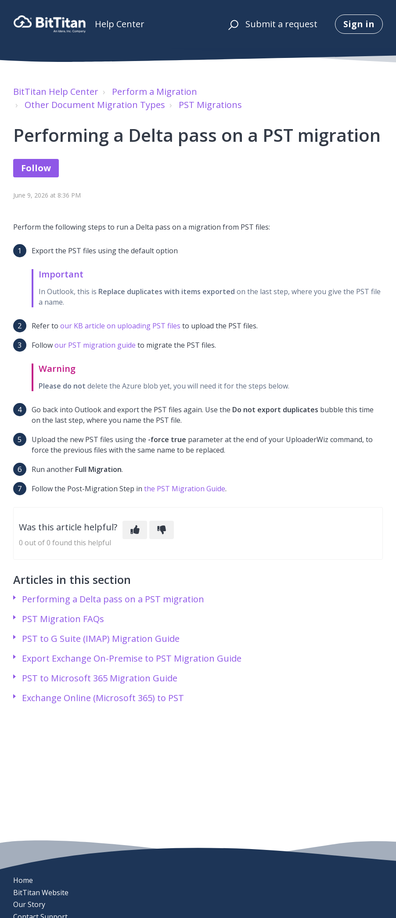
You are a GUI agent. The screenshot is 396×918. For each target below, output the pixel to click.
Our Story (29, 904)
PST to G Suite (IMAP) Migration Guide (101, 638)
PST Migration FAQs (63, 619)
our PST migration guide (95, 345)
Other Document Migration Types (95, 105)
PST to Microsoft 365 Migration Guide (99, 678)
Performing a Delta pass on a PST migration (113, 599)
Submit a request (281, 24)
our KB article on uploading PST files (120, 326)
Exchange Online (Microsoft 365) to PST (103, 698)
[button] (232, 24)
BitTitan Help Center (55, 91)
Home (23, 880)
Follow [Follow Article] (36, 168)
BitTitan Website (40, 892)
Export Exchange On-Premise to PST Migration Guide (131, 658)
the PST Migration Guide (184, 488)
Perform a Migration (154, 91)
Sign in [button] (358, 24)
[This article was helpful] (134, 530)
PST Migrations (210, 105)
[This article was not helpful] (161, 530)
